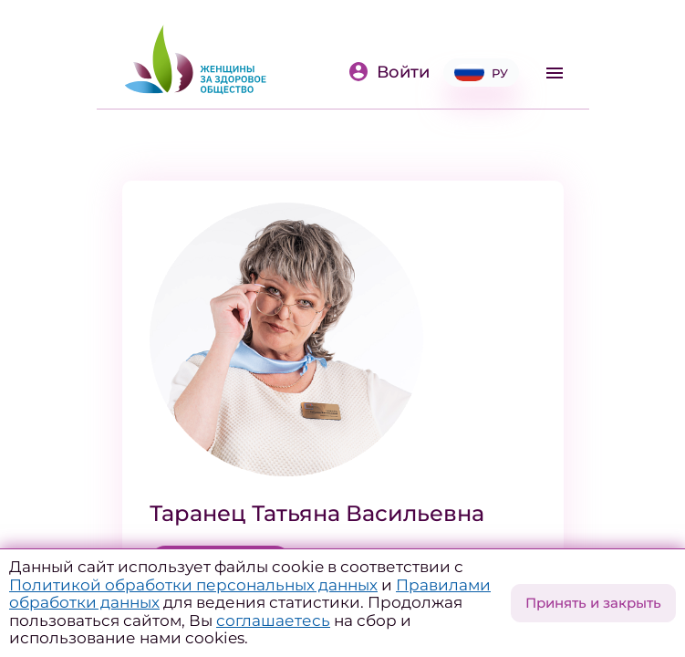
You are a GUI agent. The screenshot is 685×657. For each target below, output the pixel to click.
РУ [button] (481, 72)
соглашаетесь (273, 620)
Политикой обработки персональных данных (193, 585)
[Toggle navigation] (554, 73)
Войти (389, 71)
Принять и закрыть (593, 602)
